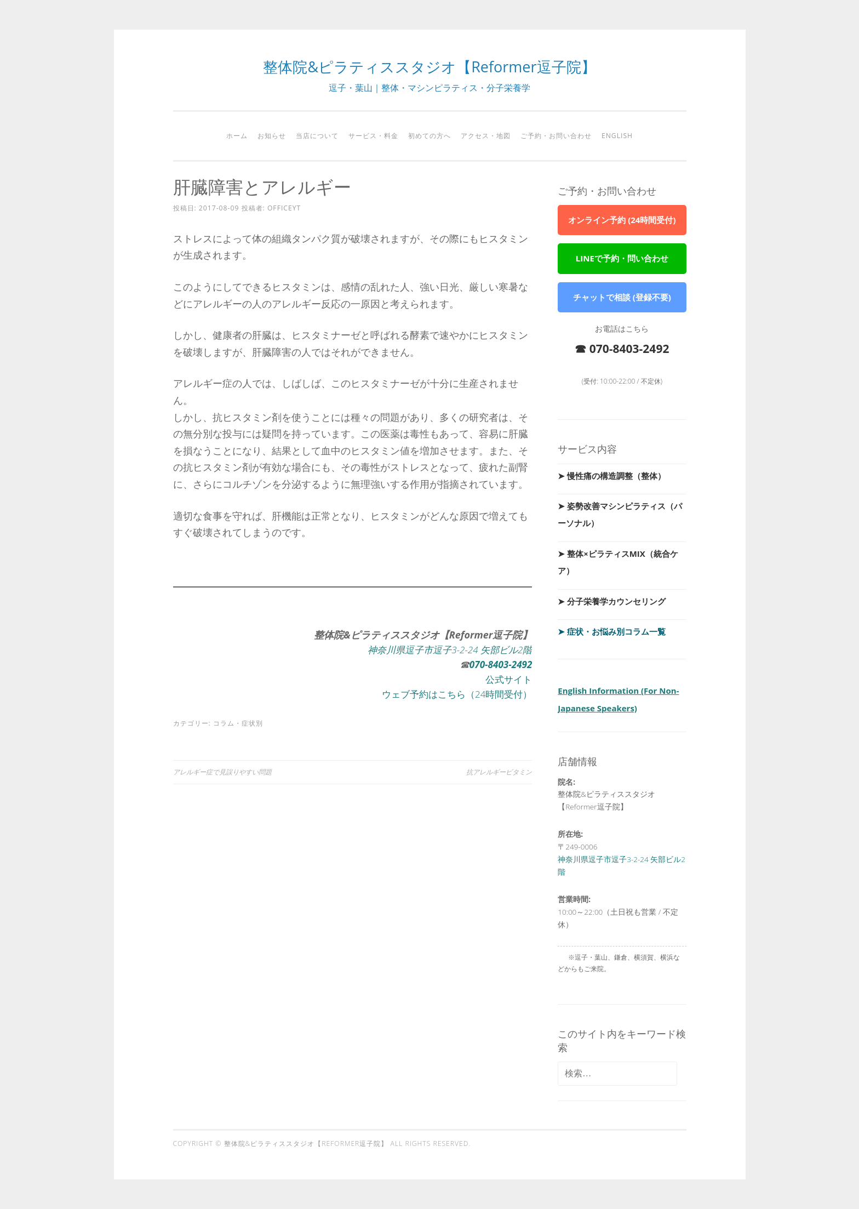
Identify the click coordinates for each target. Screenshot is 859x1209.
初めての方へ (429, 135)
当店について (317, 135)
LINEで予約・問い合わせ (622, 258)
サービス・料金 (373, 135)
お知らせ (271, 135)
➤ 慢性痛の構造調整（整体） (612, 475)
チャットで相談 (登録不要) (622, 297)
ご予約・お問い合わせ (556, 135)
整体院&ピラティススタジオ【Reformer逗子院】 (429, 66)
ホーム (237, 135)
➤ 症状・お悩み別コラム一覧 (612, 631)
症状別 (252, 723)
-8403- (497, 664)
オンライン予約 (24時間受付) (621, 219)
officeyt (284, 208)
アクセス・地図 (486, 135)
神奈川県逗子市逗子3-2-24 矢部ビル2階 (445, 649)
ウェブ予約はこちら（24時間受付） (452, 693)
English (617, 135)
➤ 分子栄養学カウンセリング (612, 601)
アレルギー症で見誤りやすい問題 (222, 772)
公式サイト (507, 679)
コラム (223, 723)
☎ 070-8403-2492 (622, 348)
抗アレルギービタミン (499, 772)
